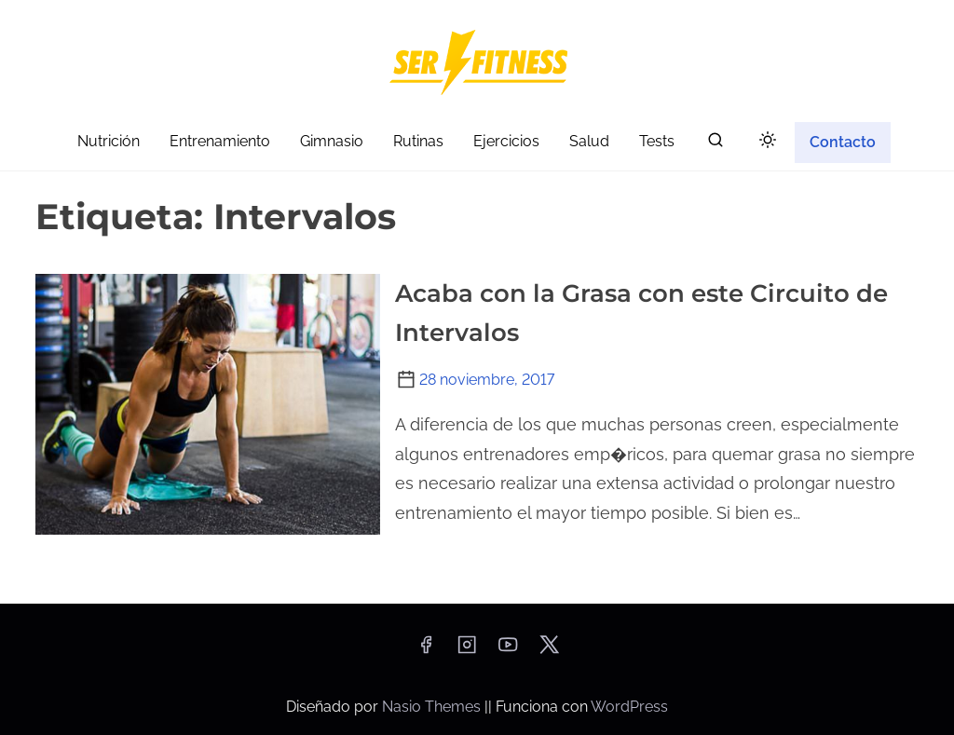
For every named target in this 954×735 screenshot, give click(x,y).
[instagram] (466, 651)
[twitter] (549, 651)
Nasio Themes (433, 706)
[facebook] (425, 651)
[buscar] (715, 143)
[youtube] (507, 651)
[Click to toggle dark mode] (768, 141)
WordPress (629, 706)
